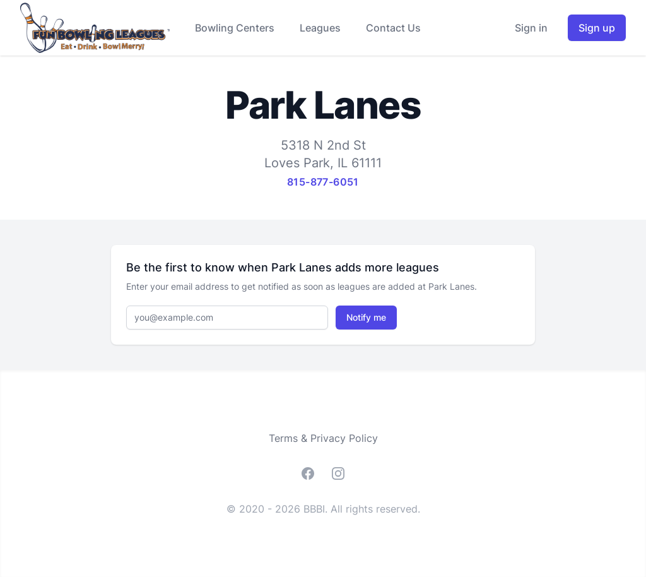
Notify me (366, 317)
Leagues (320, 27)
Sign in (531, 27)
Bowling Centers (234, 27)
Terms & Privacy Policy (323, 438)
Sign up (596, 27)
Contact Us (393, 27)
